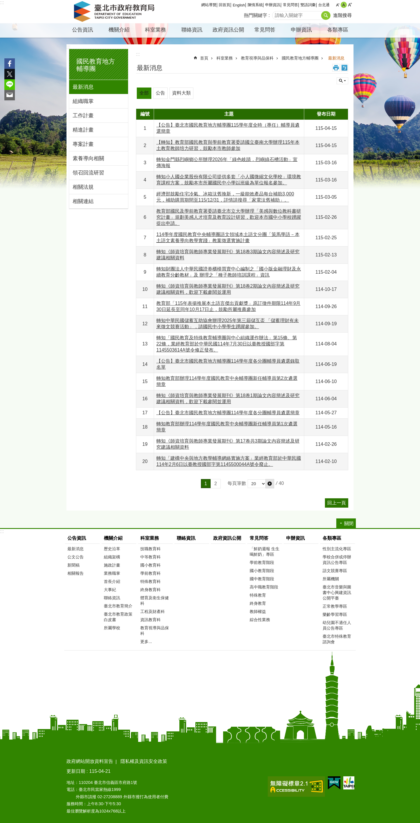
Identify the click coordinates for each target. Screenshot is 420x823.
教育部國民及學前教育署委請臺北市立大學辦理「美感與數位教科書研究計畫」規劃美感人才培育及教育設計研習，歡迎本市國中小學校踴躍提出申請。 (228, 217)
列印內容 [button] (336, 67)
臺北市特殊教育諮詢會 (337, 639)
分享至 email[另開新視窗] (9, 95)
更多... (146, 641)
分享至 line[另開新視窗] (9, 84)
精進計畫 (83, 130)
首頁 (204, 58)
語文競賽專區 (335, 570)
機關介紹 (119, 30)
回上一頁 (336, 502)
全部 (144, 92)
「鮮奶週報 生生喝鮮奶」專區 (264, 551)
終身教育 (258, 603)
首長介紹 (112, 581)
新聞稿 (73, 565)
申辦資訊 (272, 5)
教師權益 (258, 611)
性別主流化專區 (337, 548)
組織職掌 (83, 101)
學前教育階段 (262, 562)
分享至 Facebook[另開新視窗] (9, 63)
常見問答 (290, 5)
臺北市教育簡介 (118, 606)
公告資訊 (82, 30)
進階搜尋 (342, 15)
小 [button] (338, 5)
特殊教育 (258, 595)
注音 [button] (344, 67)
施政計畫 (112, 565)
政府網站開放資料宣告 (89, 761)
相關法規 (83, 187)
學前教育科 (150, 573)
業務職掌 (112, 573)
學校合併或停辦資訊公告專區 (337, 560)
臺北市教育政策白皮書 (118, 617)
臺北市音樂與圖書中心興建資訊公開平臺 (337, 592)
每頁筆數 (237, 483)
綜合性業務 (260, 619)
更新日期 (75, 771)
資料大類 (181, 92)
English (239, 5)
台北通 (324, 5)
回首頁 (224, 5)
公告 (160, 92)
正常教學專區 (335, 606)
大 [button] (350, 5)
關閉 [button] (342, 80)
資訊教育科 (150, 619)
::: (2, 2)
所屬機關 (331, 578)
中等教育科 (150, 557)
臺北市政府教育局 (115, 11)
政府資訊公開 (228, 30)
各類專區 (337, 30)
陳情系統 (255, 5)
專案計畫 (83, 144)
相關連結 (83, 201)
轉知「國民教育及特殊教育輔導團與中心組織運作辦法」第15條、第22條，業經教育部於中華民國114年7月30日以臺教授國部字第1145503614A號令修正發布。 (226, 343)
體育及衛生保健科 (154, 600)
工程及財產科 (152, 611)
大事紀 (110, 589)
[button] (269, 483)
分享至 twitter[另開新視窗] (9, 74)
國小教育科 (150, 565)
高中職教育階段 (264, 587)
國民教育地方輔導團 (300, 58)
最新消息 (83, 87)
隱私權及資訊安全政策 (143, 761)
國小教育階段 (262, 570)
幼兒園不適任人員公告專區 (337, 625)
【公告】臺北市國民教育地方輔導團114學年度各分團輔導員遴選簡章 (228, 412)
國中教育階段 (262, 578)
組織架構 (112, 557)
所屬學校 (112, 627)
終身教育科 (150, 589)
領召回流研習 (88, 173)
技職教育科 (150, 548)
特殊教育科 (150, 581)
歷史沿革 (112, 548)
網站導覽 (208, 5)
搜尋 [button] (325, 15)
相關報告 (75, 573)
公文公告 (75, 557)
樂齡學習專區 (335, 614)
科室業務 (155, 30)
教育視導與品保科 (257, 58)
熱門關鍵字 (255, 15)
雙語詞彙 (308, 5)
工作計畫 (83, 115)
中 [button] (344, 5)
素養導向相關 (88, 158)
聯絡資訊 (191, 30)
